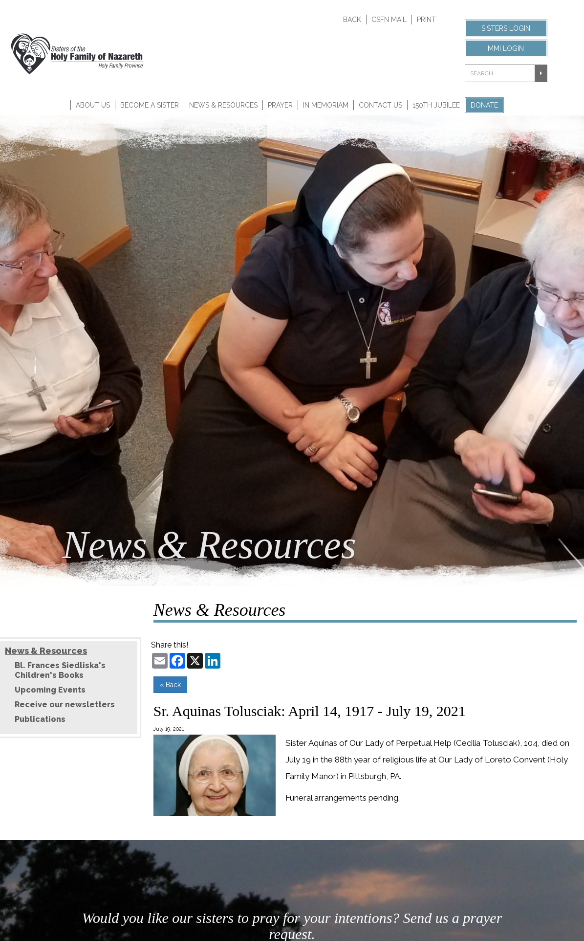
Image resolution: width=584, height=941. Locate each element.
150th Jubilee (436, 105)
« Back (170, 685)
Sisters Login (505, 28)
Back (352, 19)
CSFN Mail (389, 19)
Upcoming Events (50, 690)
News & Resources (223, 105)
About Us (93, 105)
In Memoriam (325, 105)
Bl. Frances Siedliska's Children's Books (60, 670)
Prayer (280, 105)
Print (426, 19)
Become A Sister (149, 105)
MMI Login (506, 48)
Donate (484, 105)
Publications (40, 719)
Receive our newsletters (65, 704)
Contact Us (380, 105)
